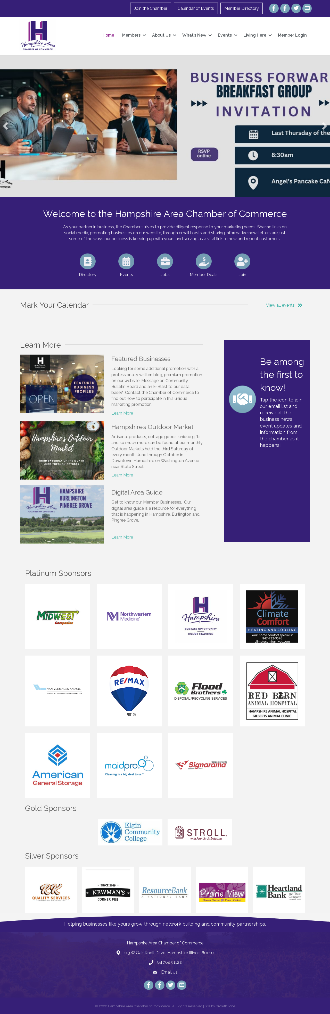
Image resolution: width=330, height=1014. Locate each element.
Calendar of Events (196, 8)
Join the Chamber (150, 8)
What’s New (194, 35)
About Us (161, 35)
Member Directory (241, 8)
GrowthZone (225, 1006)
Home (108, 35)
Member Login (292, 35)
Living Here (254, 35)
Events (225, 35)
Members (131, 35)
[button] (5, 126)
